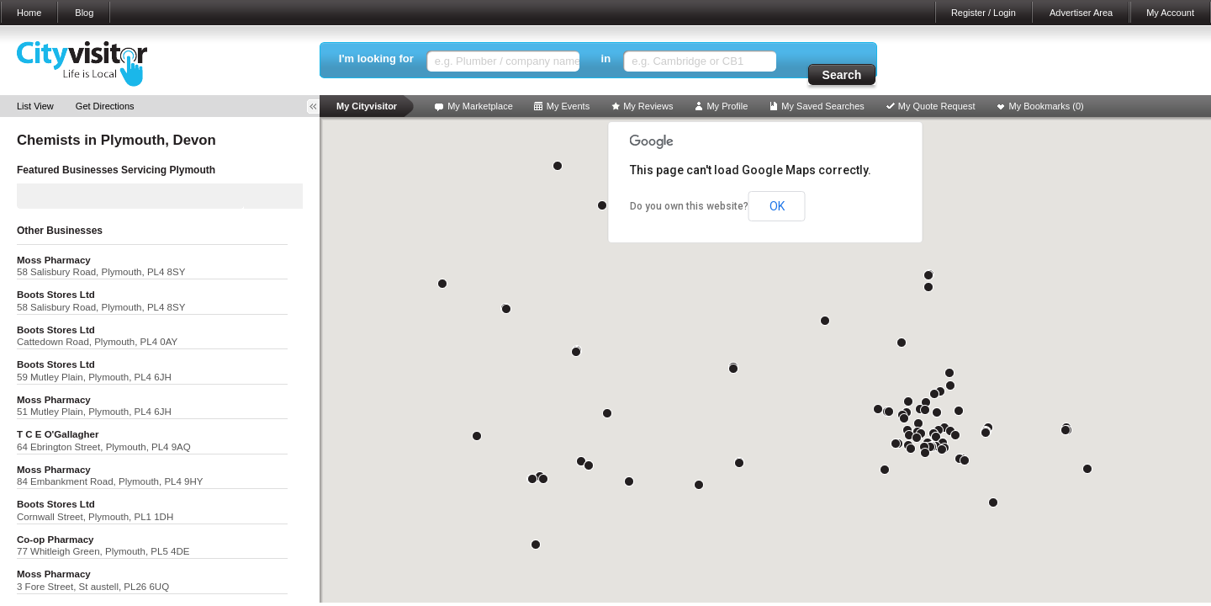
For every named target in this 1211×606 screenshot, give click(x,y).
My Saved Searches (822, 106)
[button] (942, 449)
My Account (1170, 13)
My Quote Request (937, 106)
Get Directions (105, 106)
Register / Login (983, 13)
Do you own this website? (689, 206)
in (606, 58)
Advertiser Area (1081, 13)
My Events (568, 106)
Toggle (319, 106)
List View (35, 106)
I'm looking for (376, 58)
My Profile (727, 106)
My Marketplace (480, 106)
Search (842, 75)
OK (777, 206)
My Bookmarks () (1046, 106)
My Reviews (648, 106)
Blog (84, 13)
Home (29, 13)
